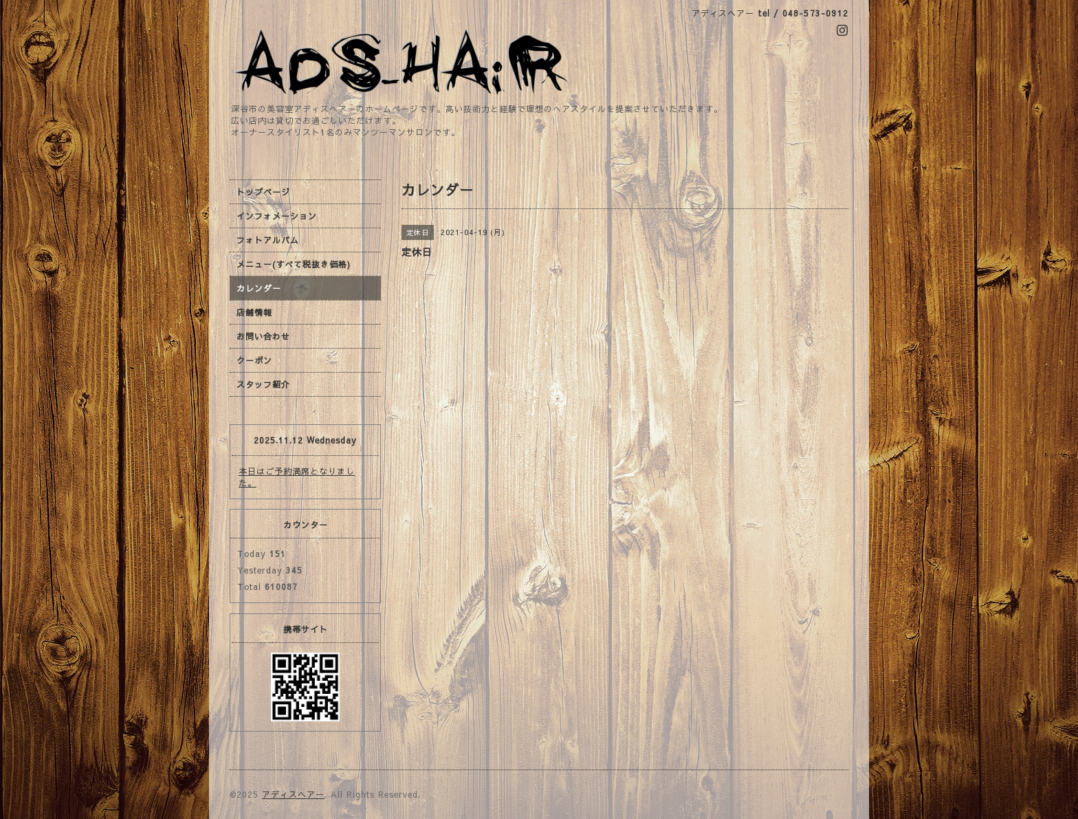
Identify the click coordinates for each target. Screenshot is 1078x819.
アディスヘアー (293, 794)
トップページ (263, 191)
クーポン (254, 360)
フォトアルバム (267, 239)
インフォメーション (276, 215)
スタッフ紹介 (263, 384)
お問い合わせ (263, 336)
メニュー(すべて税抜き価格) (293, 264)
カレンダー (258, 288)
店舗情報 (254, 312)
